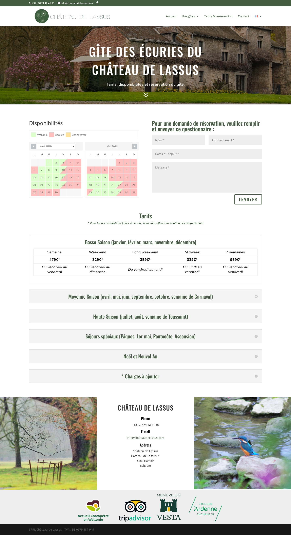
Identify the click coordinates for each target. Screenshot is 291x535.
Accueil (171, 16)
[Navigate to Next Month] (134, 146)
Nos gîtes (188, 16)
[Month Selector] (56, 146)
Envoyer (248, 199)
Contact (243, 16)
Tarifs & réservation (218, 16)
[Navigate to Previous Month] (33, 146)
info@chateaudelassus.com (145, 438)
